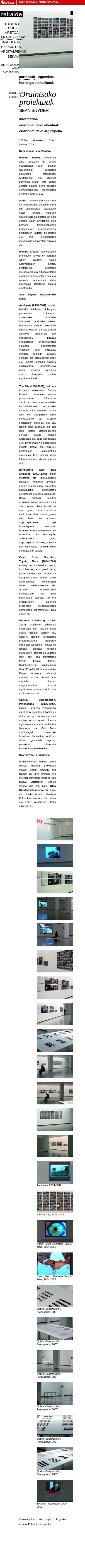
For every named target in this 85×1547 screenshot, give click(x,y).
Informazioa (28, 119)
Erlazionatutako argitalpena (40, 131)
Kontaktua (11, 71)
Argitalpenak (13, 51)
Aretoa (12, 32)
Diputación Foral (49, 2)
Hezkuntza (11, 47)
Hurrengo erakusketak (36, 83)
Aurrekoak (27, 77)
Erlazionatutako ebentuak (39, 125)
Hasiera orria (12, 26)
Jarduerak (11, 42)
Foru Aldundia (28, 2)
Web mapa (45, 1519)
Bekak (13, 56)
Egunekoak (47, 77)
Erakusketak (13, 37)
